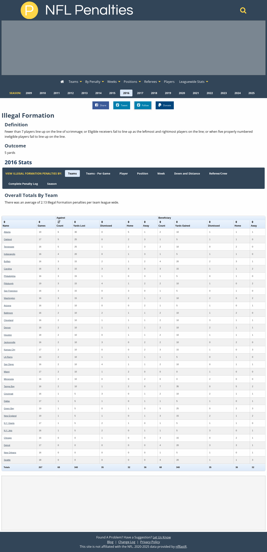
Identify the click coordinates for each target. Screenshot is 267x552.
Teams (72, 173)
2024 (238, 93)
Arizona (7, 305)
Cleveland (8, 320)
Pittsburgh (9, 283)
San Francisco (10, 291)
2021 (196, 93)
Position (142, 173)
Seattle (7, 460)
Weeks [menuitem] (112, 82)
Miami (6, 372)
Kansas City (9, 349)
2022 (210, 93)
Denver (7, 327)
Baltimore (8, 313)
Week (161, 173)
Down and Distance (187, 173)
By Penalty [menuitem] (92, 82)
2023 (224, 93)
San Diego (9, 364)
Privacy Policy (150, 542)
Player (123, 173)
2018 (154, 93)
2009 (29, 93)
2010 (43, 93)
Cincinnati (8, 394)
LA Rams (8, 357)
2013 (84, 93)
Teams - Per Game (98, 173)
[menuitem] (62, 82)
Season (52, 184)
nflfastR (181, 546)
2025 (251, 93)
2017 (140, 93)
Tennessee (9, 247)
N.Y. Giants (9, 423)
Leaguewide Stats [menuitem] (192, 82)
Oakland (8, 239)
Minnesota (9, 379)
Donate (164, 105)
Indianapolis (9, 254)
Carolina (8, 269)
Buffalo (7, 261)
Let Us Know (162, 537)
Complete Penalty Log (23, 184)
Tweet (121, 105)
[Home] (243, 11)
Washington (9, 298)
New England (10, 416)
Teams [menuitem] (73, 82)
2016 (126, 93)
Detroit (7, 445)
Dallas (7, 401)
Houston (8, 335)
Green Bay (9, 408)
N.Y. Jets (8, 430)
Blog (110, 542)
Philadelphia (9, 276)
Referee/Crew (218, 173)
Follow (143, 105)
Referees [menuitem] (150, 82)
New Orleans (10, 452)
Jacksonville (9, 342)
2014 (98, 93)
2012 (70, 93)
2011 (57, 93)
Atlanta (7, 232)
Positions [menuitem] (130, 82)
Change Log (126, 542)
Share (100, 105)
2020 (182, 93)
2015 (112, 93)
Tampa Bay (9, 386)
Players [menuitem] (169, 82)
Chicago (8, 438)
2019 (168, 93)
